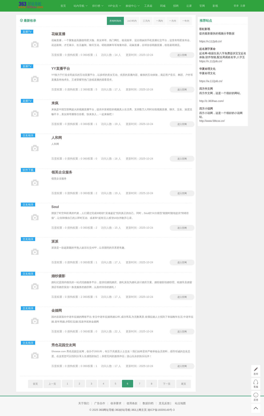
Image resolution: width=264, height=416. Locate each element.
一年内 (185, 21)
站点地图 (180, 403)
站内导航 (81, 6)
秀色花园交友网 (63, 345)
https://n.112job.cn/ (210, 61)
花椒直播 (58, 34)
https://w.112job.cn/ (210, 81)
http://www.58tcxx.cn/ (212, 120)
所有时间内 (115, 21)
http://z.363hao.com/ (211, 101)
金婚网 (56, 310)
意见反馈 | (165, 403)
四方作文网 (206, 88)
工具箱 (148, 5)
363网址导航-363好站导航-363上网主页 (123, 409)
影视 (215, 5)
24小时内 (132, 21)
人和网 (56, 138)
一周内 (159, 21)
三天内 (146, 21)
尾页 (183, 383)
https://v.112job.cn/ (210, 41)
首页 (63, 5)
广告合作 (99, 403)
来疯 (54, 103)
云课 (189, 5)
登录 (236, 5)
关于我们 (83, 403)
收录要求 (116, 403)
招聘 (176, 5)
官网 (202, 5)
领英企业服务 (61, 172)
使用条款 (132, 403)
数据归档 (148, 403)
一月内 (172, 21)
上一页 (52, 383)
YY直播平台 (60, 68)
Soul (55, 207)
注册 (242, 5)
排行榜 (98, 6)
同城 (162, 5)
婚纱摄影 (58, 276)
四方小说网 (206, 108)
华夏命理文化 (207, 68)
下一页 (166, 383)
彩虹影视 (204, 29)
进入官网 (182, 55)
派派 (54, 241)
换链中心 (133, 6)
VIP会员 (114, 6)
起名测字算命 (207, 48)
